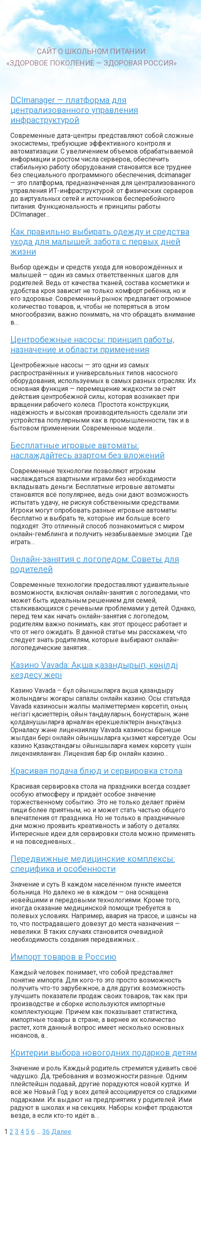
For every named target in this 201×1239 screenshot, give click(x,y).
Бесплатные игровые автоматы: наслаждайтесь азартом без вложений (87, 450)
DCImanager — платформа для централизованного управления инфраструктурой (74, 110)
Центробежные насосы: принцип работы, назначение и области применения (92, 344)
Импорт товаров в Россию (63, 957)
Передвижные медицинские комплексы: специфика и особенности (92, 864)
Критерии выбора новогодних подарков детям (103, 1053)
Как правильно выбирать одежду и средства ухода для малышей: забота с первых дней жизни (99, 242)
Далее (61, 1132)
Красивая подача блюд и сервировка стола (96, 771)
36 (46, 1132)
